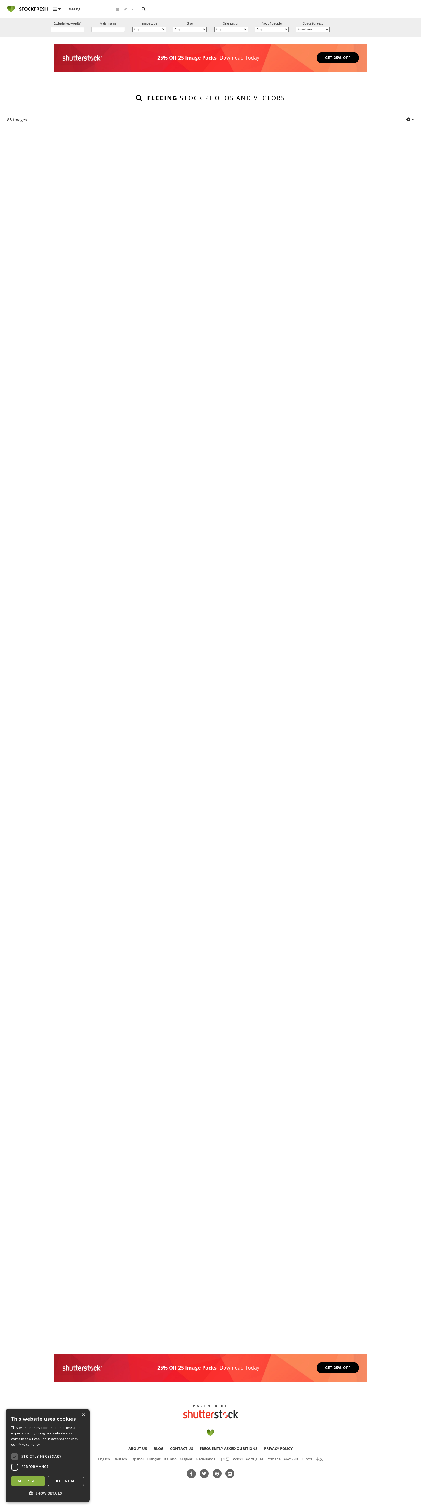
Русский (291, 1460)
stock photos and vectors (216, 98)
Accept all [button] (28, 1481)
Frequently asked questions (228, 1450)
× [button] (83, 1415)
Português (254, 1460)
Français (154, 1460)
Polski (238, 1460)
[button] (47, 1493)
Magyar (186, 1460)
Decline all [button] (66, 1481)
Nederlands (205, 1460)
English (104, 1460)
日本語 (223, 1460)
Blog (158, 1450)
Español (137, 1460)
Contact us (181, 1450)
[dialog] (48, 1455)
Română (274, 1460)
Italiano (170, 1460)
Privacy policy (278, 1450)
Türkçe (306, 1460)
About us (137, 1450)
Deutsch (120, 1460)
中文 (319, 1460)
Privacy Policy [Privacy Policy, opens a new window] (29, 1444)
